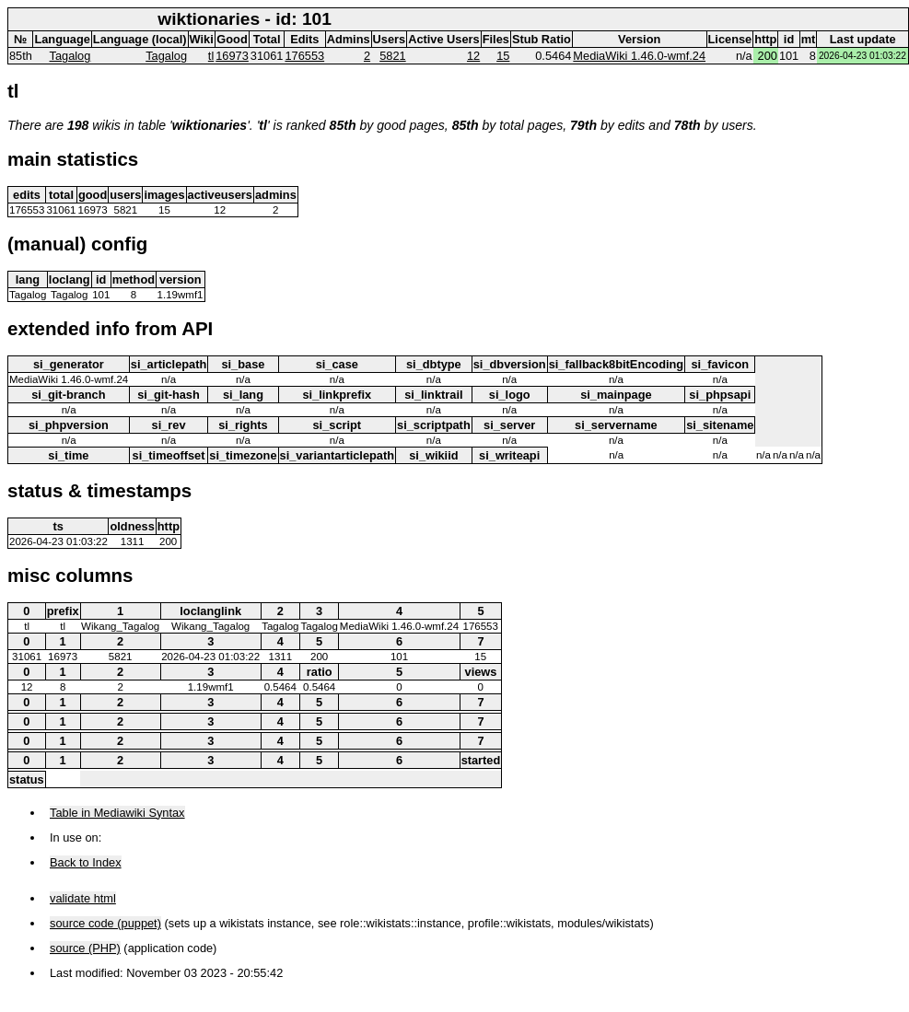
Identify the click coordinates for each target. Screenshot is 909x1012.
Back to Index (86, 862)
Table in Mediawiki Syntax (117, 813)
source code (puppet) (105, 923)
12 (473, 56)
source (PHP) (85, 948)
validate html (83, 898)
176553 (304, 56)
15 (502, 56)
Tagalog (70, 56)
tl (211, 56)
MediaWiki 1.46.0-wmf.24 (639, 56)
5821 (392, 56)
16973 (232, 56)
